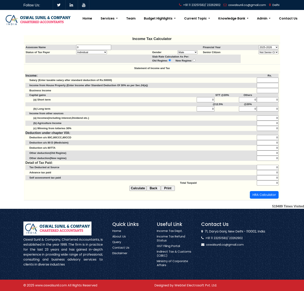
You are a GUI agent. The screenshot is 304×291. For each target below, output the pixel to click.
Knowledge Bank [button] (232, 18)
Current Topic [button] (196, 18)
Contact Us (288, 18)
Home (87, 18)
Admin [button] (262, 18)
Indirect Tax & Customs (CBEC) (174, 257)
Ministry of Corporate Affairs (172, 267)
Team (131, 18)
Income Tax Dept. (170, 234)
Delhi (274, 5)
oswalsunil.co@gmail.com (244, 5)
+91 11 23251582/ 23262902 (199, 5)
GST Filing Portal (168, 250)
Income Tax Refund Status (171, 242)
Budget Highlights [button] (158, 18)
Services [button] (108, 18)
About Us (119, 240)
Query (116, 246)
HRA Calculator (264, 194)
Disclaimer (119, 257)
